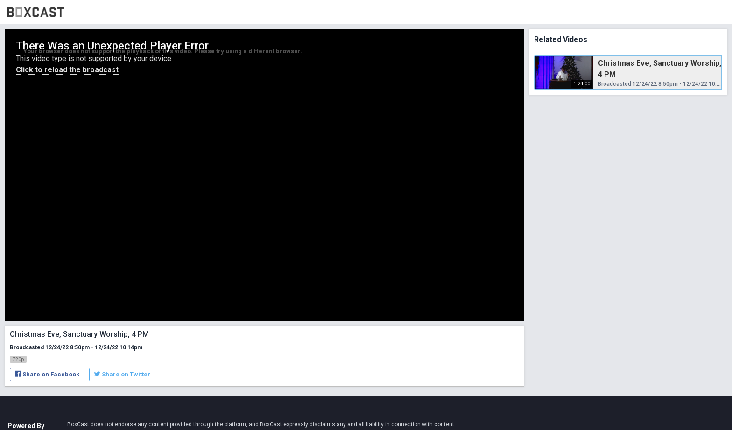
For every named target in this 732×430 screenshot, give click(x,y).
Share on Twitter (122, 374)
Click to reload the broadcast (67, 69)
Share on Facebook (47, 374)
